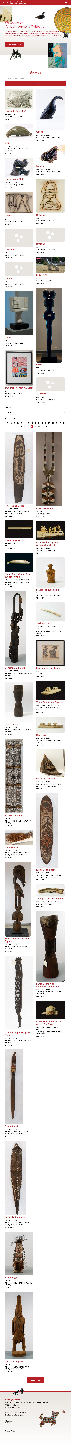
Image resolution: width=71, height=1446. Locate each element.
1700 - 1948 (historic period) (17, 580)
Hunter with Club (14, 179)
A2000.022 (9, 258)
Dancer (9, 215)
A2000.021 (40, 223)
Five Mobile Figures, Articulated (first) (47, 543)
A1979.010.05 (10, 1136)
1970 (6, 219)
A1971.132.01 (41, 553)
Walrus (40, 166)
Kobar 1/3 (41, 274)
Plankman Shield (14, 815)
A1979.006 (40, 789)
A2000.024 (9, 346)
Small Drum (11, 724)
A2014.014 (9, 396)
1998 (6, 391)
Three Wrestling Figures (49, 702)
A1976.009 (40, 598)
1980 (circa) (41, 397)
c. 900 (38, 593)
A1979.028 (9, 1372)
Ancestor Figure (14, 1361)
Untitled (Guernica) (15, 111)
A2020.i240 (40, 402)
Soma (39, 364)
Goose (39, 131)
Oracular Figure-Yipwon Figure (18, 1034)
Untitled (40, 214)
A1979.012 (9, 1288)
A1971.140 (40, 907)
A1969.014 (40, 676)
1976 (6, 340)
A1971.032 (9, 187)
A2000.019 (9, 224)
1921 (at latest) (43, 548)
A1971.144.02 (10, 587)
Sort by (7, 408)
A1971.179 (40, 140)
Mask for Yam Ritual (47, 778)
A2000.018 (9, 120)
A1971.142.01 (10, 549)
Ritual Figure (12, 1277)
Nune (8, 337)
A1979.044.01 (10, 1227)
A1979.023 (40, 997)
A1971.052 (40, 174)
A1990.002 (40, 283)
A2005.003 (40, 373)
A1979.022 (9, 734)
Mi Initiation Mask (15, 1217)
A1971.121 (40, 712)
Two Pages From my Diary (19, 387)
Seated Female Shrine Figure (17, 940)
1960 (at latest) (43, 135)
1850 (38, 671)
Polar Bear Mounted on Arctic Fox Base (49, 1023)
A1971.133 (40, 1037)
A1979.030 (9, 826)
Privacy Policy (10, 1431)
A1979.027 (40, 880)
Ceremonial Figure (15, 667)
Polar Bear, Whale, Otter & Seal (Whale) (18, 575)
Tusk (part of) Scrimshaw (50, 898)
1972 (38, 368)
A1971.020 (9, 153)
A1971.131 (40, 745)
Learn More (12, 44)
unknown (39, 511)
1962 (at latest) (12, 146)
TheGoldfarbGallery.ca (14, 1415)
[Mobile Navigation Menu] (66, 2)
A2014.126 (40, 517)
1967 (38, 218)
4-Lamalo (41, 393)
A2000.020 (9, 287)
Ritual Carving (13, 1126)
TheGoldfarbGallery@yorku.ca (16, 1412)
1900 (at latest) (12, 509)
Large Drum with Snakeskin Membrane (47, 985)
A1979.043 (9, 1045)
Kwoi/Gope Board (14, 505)
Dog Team (41, 734)
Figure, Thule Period (47, 589)
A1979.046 (9, 678)
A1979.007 (9, 857)
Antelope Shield (45, 508)
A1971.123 (40, 636)
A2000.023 (40, 252)
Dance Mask (11, 847)
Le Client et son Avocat (48, 668)
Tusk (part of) (43, 623)
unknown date (10, 114)
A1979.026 (9, 516)
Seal (7, 142)
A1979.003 (9, 951)
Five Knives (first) (15, 540)
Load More (35, 1380)
